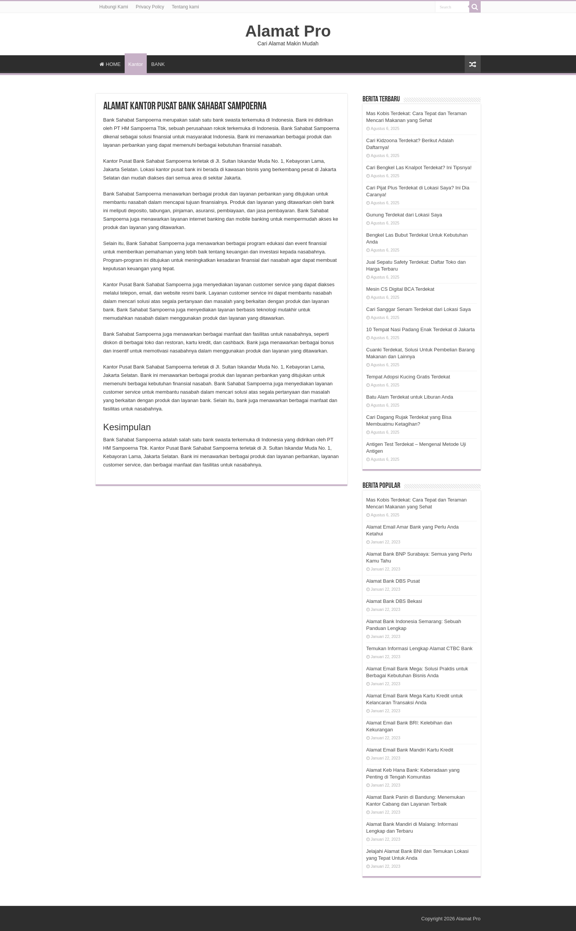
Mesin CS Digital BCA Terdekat (400, 289)
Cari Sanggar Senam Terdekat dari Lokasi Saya (418, 309)
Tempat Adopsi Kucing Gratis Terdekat (408, 377)
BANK (158, 64)
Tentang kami (185, 7)
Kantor (135, 64)
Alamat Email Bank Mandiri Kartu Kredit (409, 750)
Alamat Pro (288, 31)
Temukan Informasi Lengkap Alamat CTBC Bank (419, 648)
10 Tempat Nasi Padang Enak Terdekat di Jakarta (420, 329)
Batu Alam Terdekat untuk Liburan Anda (409, 397)
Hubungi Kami (113, 7)
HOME (110, 64)
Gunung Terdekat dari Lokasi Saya (404, 215)
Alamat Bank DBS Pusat (393, 581)
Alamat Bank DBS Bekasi (394, 601)
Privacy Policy (150, 7)
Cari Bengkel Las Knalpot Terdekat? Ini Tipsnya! (419, 167)
